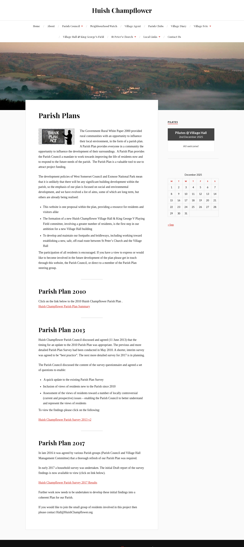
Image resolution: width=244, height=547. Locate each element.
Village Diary (178, 26)
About (51, 26)
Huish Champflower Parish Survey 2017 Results (67, 482)
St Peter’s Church (122, 36)
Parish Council (71, 26)
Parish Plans (60, 115)
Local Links (150, 36)
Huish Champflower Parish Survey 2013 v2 (64, 419)
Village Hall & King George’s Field (83, 36)
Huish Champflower (122, 10)
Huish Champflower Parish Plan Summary (64, 306)
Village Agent (133, 26)
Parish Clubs (156, 26)
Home (36, 26)
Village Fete (201, 26)
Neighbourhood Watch (103, 26)
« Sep (171, 224)
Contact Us (174, 36)
